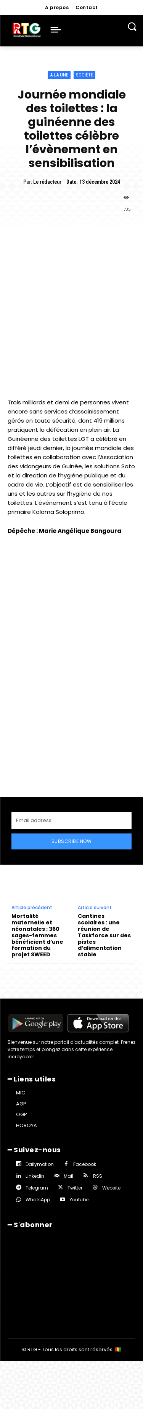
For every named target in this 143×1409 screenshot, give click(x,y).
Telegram (37, 1188)
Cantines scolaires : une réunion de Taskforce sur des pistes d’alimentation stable (104, 935)
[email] (71, 820)
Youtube (78, 1199)
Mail (68, 1176)
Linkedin (35, 1176)
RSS (97, 1176)
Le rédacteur (47, 182)
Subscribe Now (71, 841)
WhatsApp (38, 1199)
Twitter (74, 1188)
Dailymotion (40, 1164)
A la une (59, 75)
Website (111, 1188)
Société (84, 75)
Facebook (84, 1164)
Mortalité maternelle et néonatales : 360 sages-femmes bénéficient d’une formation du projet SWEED (37, 935)
